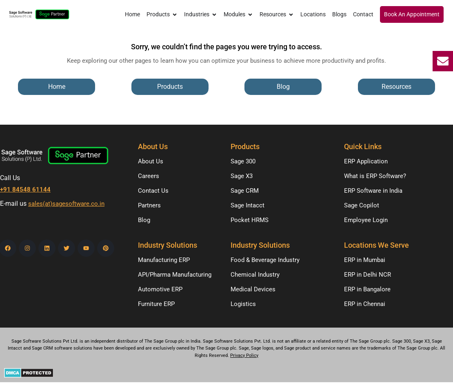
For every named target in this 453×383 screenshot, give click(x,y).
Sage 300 (243, 161)
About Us (150, 161)
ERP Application (366, 161)
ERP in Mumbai (364, 260)
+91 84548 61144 (25, 189)
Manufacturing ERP (164, 260)
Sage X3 (242, 176)
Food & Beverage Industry (265, 260)
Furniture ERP (156, 304)
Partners (149, 205)
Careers (148, 176)
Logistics (243, 304)
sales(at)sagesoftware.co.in (66, 204)
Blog (144, 220)
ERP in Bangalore (367, 289)
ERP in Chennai (364, 304)
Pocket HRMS (250, 220)
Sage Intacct (247, 205)
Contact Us (153, 190)
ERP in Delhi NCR (367, 274)
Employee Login (366, 220)
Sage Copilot (361, 205)
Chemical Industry (255, 274)
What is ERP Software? (375, 176)
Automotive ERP (160, 289)
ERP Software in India (373, 190)
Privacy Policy (244, 355)
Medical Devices (253, 289)
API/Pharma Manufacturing (174, 274)
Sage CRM (245, 190)
